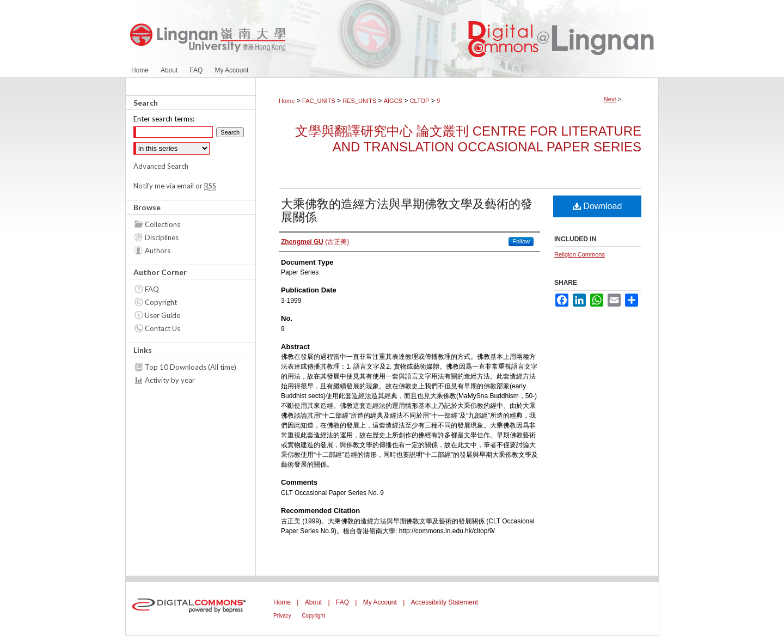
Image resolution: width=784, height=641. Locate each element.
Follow (521, 241)
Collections (162, 224)
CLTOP (420, 100)
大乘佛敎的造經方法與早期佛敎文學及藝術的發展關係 (406, 210)
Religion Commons (579, 254)
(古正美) (315, 242)
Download (597, 206)
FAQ (152, 289)
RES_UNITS (359, 100)
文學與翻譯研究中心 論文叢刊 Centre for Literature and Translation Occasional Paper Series (468, 139)
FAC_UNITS (318, 100)
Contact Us (162, 328)
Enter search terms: (163, 118)
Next (610, 99)
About (313, 602)
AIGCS (393, 100)
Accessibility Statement (444, 602)
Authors (157, 250)
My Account (380, 602)
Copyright (161, 302)
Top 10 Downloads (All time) (190, 367)
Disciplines (162, 237)
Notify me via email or (174, 185)
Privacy (282, 616)
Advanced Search (160, 166)
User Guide (162, 315)
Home (287, 100)
